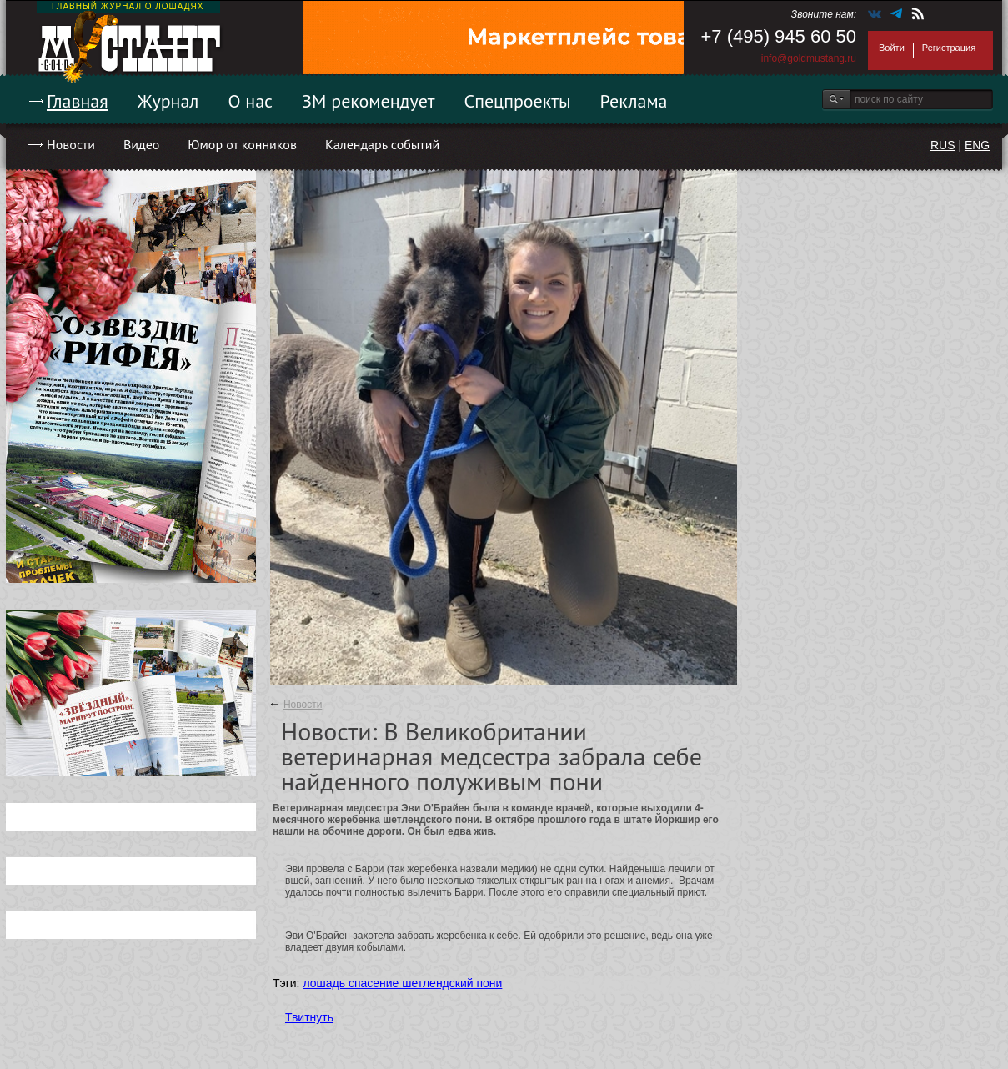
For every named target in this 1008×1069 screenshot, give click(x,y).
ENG (977, 145)
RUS (942, 145)
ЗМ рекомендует (368, 101)
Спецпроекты (517, 101)
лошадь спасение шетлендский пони (402, 983)
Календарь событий (382, 144)
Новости (71, 144)
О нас (250, 101)
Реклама (634, 101)
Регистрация (948, 48)
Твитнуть (309, 1017)
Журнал (168, 101)
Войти (892, 48)
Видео (141, 144)
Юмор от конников (242, 144)
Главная (77, 101)
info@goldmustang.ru (808, 58)
